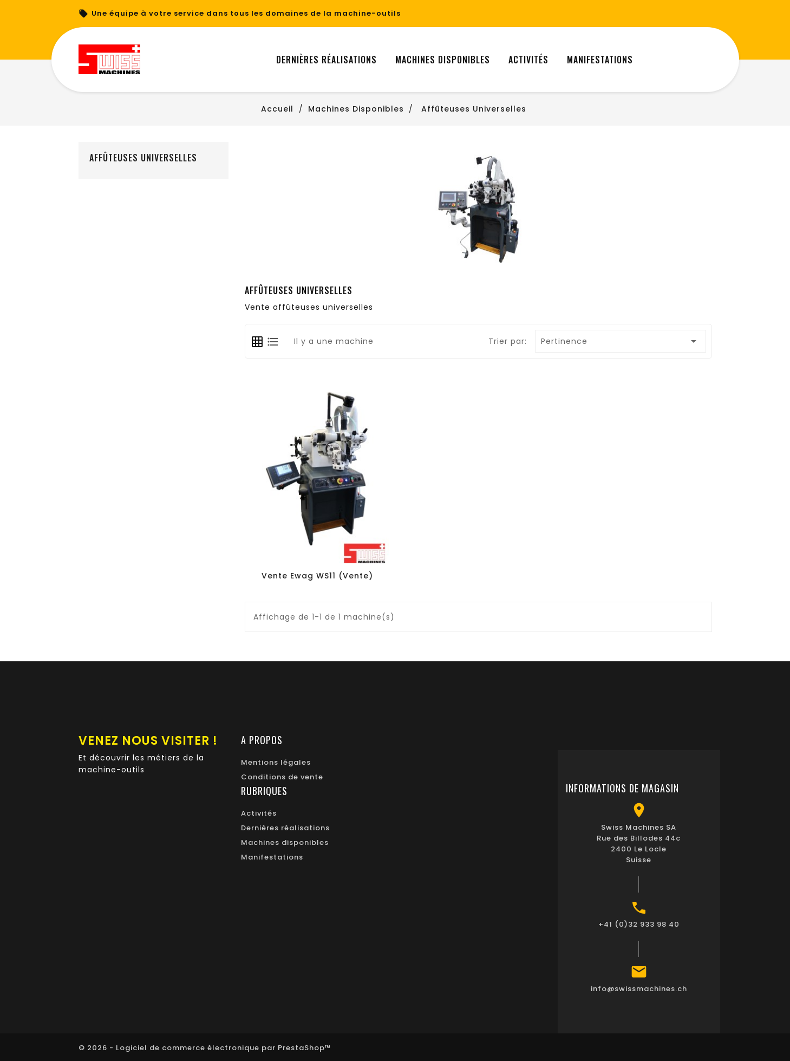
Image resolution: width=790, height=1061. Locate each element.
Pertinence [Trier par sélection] (620, 341)
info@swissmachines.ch (639, 989)
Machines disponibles (285, 842)
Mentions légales (276, 762)
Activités (259, 813)
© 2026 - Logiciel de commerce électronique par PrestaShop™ (205, 1048)
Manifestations (272, 857)
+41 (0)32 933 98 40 (639, 924)
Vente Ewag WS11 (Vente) (317, 575)
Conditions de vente (282, 777)
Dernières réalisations (285, 828)
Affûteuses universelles (143, 157)
